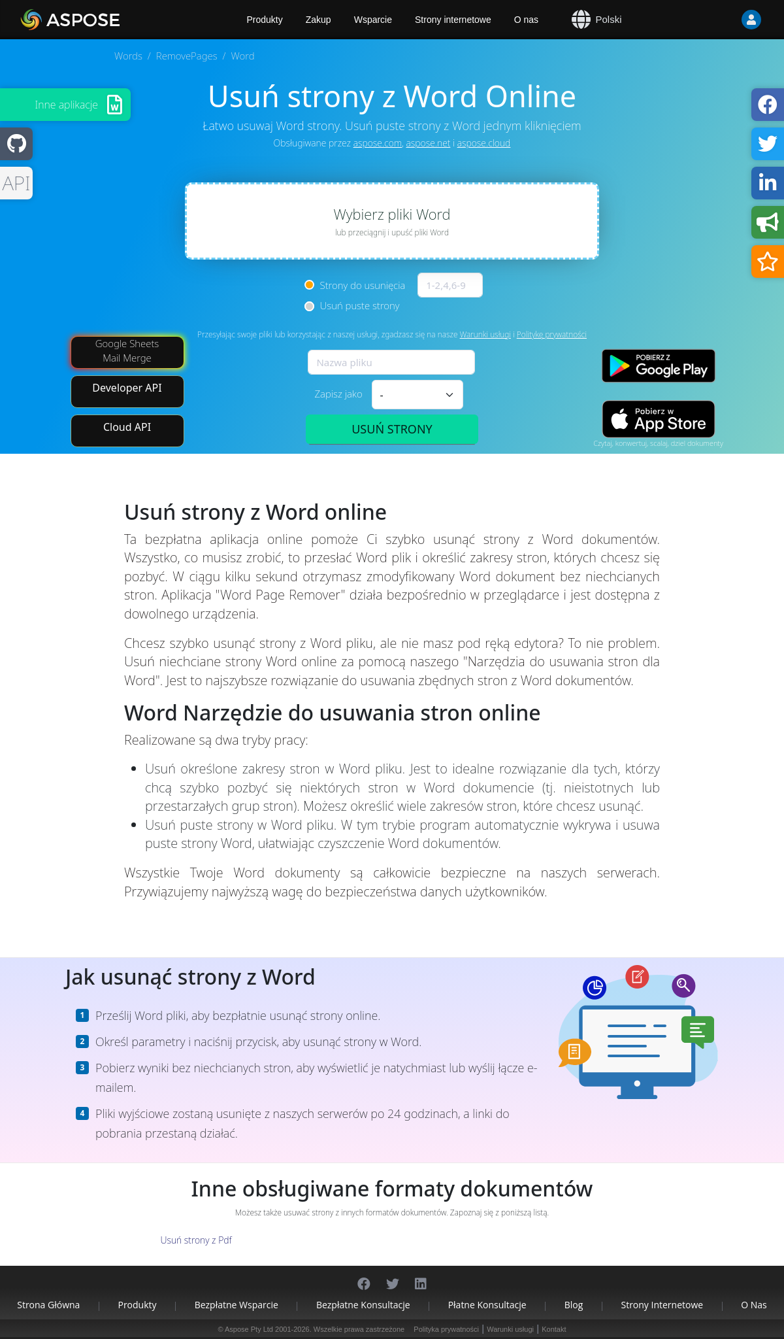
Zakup (318, 19)
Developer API (126, 388)
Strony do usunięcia (363, 285)
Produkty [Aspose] (265, 19)
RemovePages (187, 55)
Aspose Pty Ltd (249, 1329)
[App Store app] (658, 419)
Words (128, 55)
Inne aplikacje (66, 104)
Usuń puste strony (360, 305)
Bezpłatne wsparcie (236, 1304)
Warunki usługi (485, 334)
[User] (725, 19)
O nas (526, 19)
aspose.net (428, 143)
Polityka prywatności (446, 1329)
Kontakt (554, 1329)
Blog (573, 1304)
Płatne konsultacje (487, 1304)
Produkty (137, 1304)
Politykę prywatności (552, 334)
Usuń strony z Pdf (195, 1240)
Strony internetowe (453, 19)
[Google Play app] (658, 366)
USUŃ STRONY (392, 429)
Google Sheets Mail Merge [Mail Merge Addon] (127, 350)
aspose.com (377, 143)
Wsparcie (373, 19)
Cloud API (127, 427)
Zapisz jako (338, 393)
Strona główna (48, 1304)
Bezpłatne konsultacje (363, 1304)
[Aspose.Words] (108, 19)
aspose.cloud (484, 143)
